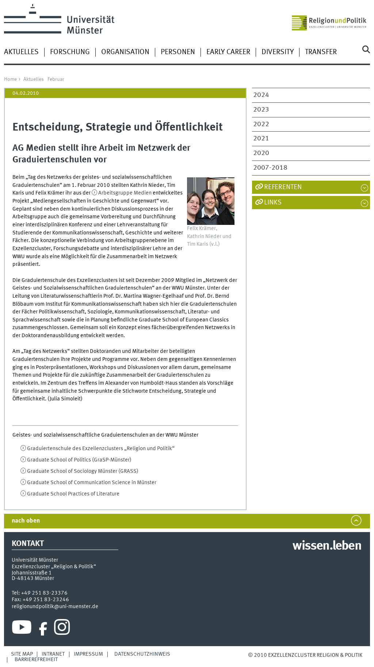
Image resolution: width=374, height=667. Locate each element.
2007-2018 (270, 168)
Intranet (53, 654)
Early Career (228, 52)
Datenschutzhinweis (142, 654)
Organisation (125, 52)
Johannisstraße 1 (32, 573)
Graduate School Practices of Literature (73, 494)
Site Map (22, 654)
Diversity (278, 52)
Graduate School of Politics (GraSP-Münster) (79, 460)
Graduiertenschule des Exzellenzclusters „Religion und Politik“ (101, 449)
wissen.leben (327, 546)
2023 (261, 109)
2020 (261, 153)
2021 (261, 138)
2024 (261, 95)
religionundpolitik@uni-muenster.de (55, 607)
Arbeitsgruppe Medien (125, 193)
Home (10, 79)
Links (273, 202)
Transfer (321, 52)
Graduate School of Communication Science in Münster (91, 483)
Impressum (88, 654)
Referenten (283, 187)
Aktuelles (21, 52)
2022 (261, 124)
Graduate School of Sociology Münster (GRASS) (82, 471)
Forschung (70, 52)
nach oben (26, 521)
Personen (178, 52)
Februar (55, 79)
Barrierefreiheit (36, 660)
